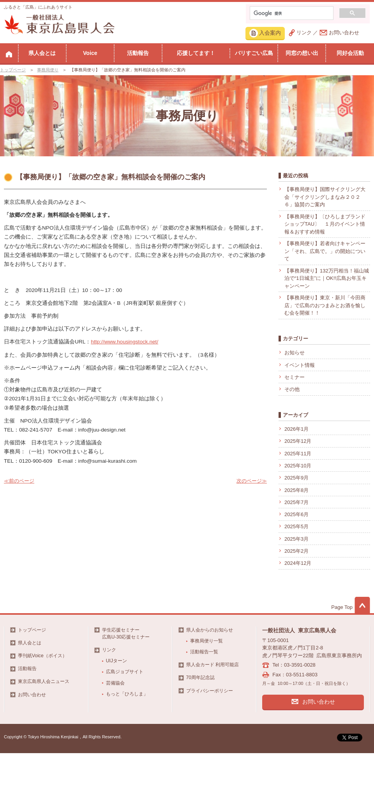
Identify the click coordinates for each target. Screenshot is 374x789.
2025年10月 (297, 466)
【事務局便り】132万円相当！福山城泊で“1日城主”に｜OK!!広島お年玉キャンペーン (326, 278)
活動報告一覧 (204, 652)
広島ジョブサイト (124, 671)
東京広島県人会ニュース (43, 681)
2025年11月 (297, 453)
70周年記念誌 (200, 677)
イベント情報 (299, 365)
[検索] (291, 13)
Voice (90, 53)
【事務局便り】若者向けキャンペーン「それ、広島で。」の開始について (324, 251)
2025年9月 (296, 478)
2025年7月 (296, 502)
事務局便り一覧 (206, 641)
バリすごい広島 (254, 53)
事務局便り (47, 69)
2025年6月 (296, 514)
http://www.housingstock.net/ (124, 342)
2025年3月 (296, 539)
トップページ (13, 69)
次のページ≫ (251, 481)
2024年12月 (297, 563)
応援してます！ (196, 53)
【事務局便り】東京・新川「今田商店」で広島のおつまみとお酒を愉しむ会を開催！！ (324, 305)
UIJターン (116, 660)
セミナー (294, 377)
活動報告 (138, 53)
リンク (304, 32)
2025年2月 (296, 551)
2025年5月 (296, 526)
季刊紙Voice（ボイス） (42, 655)
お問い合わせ (344, 32)
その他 (292, 389)
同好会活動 (350, 53)
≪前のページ (19, 481)
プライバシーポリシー (209, 690)
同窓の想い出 (302, 53)
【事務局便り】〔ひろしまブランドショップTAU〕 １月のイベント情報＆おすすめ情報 (324, 224)
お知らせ (294, 353)
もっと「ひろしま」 (127, 694)
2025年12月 (297, 441)
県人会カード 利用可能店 (212, 664)
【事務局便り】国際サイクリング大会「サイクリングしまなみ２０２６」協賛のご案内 (324, 196)
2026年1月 (296, 429)
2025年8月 (296, 490)
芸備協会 (115, 683)
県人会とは (42, 53)
